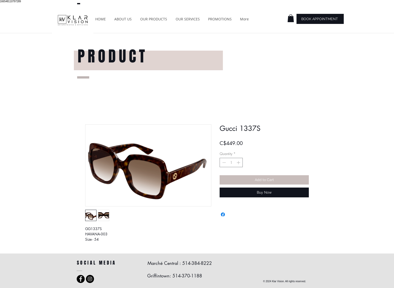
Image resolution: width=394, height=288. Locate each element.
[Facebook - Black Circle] (81, 279)
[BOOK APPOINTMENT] (320, 19)
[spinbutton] (231, 162)
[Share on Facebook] (223, 214)
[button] (290, 18)
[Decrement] (223, 162)
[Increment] (239, 162)
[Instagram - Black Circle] (90, 279)
